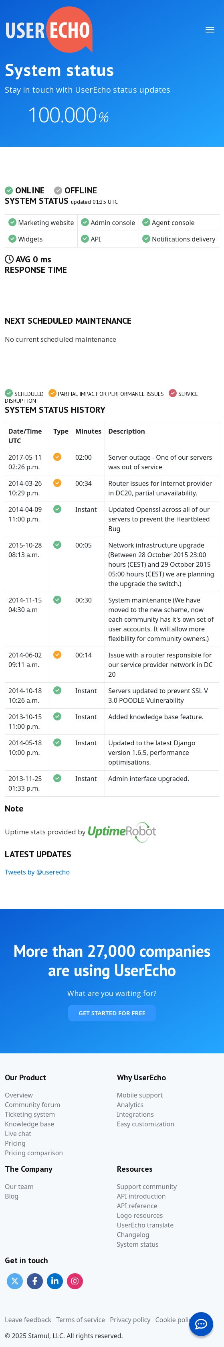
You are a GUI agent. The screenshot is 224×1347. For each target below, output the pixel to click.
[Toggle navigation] (210, 30)
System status (138, 1244)
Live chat (18, 1133)
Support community (147, 1186)
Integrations (135, 1114)
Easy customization (146, 1124)
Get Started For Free (112, 1013)
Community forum (32, 1104)
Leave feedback (28, 1319)
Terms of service (80, 1319)
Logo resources (140, 1215)
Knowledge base (29, 1124)
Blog (11, 1196)
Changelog (133, 1234)
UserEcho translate (145, 1225)
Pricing (15, 1143)
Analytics (130, 1104)
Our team (19, 1186)
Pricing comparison (34, 1152)
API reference (137, 1205)
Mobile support (140, 1095)
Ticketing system (30, 1114)
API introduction (141, 1196)
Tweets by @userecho (37, 872)
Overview (19, 1095)
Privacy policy (130, 1319)
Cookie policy (175, 1319)
